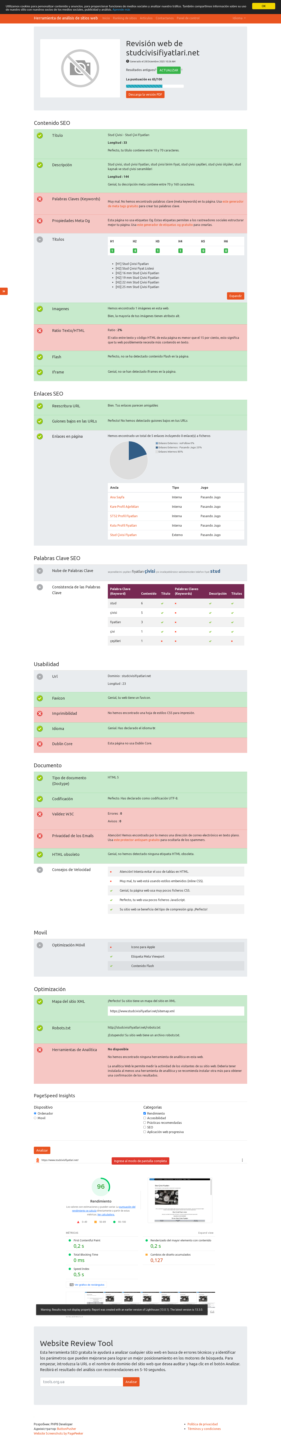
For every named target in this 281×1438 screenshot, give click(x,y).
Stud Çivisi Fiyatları (123, 535)
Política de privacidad (203, 1424)
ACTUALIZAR (169, 70)
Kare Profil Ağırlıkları (124, 506)
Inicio (106, 18)
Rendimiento (156, 1113)
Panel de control (188, 18)
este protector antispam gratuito (137, 840)
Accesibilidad (156, 1118)
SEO (150, 1127)
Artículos (146, 18)
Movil (41, 1118)
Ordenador (45, 1113)
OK (264, 6)
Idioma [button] (238, 18)
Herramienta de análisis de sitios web (66, 18)
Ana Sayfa (117, 497)
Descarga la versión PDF (145, 94)
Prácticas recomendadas (164, 1122)
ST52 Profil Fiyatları (124, 516)
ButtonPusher (66, 1428)
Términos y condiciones (204, 1428)
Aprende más (121, 9)
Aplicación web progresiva (165, 1132)
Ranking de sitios (125, 18)
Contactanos (165, 18)
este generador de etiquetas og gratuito (165, 224)
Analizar (42, 1150)
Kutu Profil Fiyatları (123, 525)
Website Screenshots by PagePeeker (58, 1433)
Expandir (235, 295)
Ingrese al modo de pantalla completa (140, 1161)
